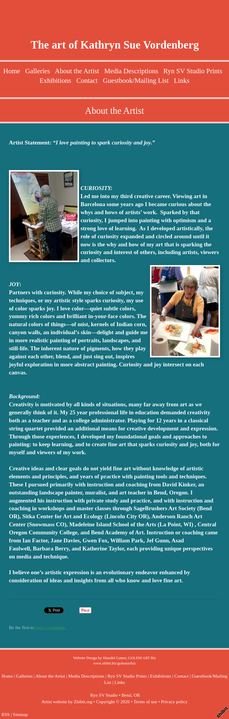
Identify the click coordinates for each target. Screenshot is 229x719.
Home (11, 71)
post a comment (49, 627)
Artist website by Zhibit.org (66, 701)
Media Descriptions (131, 71)
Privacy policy (174, 701)
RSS (5, 714)
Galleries (37, 71)
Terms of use (145, 701)
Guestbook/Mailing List (136, 80)
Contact (87, 80)
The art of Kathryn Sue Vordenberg (115, 45)
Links (181, 80)
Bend (126, 695)
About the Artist (77, 71)
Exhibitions (55, 80)
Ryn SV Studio (104, 695)
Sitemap (20, 714)
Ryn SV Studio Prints (192, 71)
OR (137, 695)
